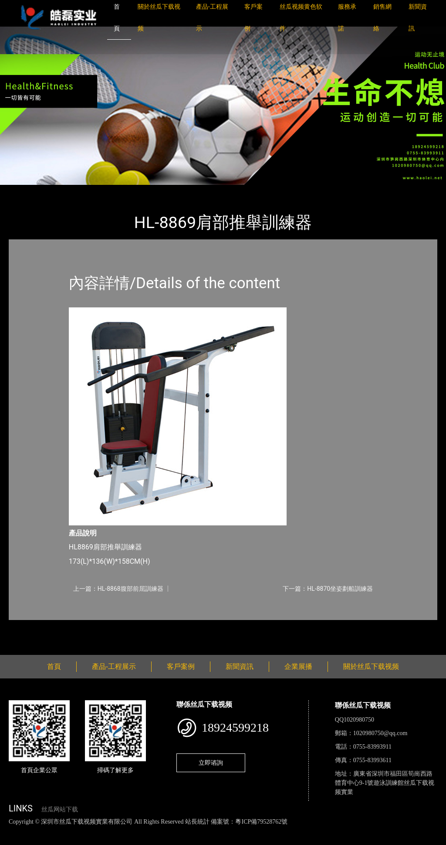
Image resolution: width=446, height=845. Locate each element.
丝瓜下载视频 (111, 190)
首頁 (23, 190)
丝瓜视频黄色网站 (106, 831)
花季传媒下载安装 (254, 831)
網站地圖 (13, 831)
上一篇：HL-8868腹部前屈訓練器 (118, 589)
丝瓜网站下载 (59, 809)
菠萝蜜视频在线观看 (311, 831)
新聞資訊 (239, 666)
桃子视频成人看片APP (53, 840)
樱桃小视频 (399, 831)
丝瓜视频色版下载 (52, 831)
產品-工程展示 (61, 190)
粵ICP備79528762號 (261, 821)
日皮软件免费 (362, 831)
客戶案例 (181, 666)
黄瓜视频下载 (153, 831)
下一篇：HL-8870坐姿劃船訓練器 (328, 589)
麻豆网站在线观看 (201, 831)
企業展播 (298, 666)
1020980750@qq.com (380, 733)
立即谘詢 (211, 762)
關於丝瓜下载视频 (371, 666)
